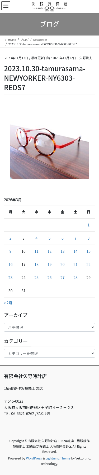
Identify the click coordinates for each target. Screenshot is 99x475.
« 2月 (8, 302)
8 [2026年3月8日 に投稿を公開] (88, 238)
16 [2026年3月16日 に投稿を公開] (10, 264)
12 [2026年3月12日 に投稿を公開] (50, 251)
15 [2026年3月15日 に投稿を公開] (89, 251)
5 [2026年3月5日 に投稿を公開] (50, 238)
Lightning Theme (57, 458)
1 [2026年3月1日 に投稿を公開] (88, 225)
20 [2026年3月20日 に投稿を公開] (62, 264)
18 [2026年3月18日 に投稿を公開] (36, 264)
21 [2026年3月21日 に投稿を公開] (75, 264)
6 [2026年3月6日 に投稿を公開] (63, 238)
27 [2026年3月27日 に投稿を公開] (62, 277)
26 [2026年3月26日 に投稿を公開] (50, 277)
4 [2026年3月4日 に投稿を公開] (36, 238)
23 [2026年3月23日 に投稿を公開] (10, 277)
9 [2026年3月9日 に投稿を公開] (11, 251)
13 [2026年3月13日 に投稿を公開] (62, 251)
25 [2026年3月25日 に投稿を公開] (36, 277)
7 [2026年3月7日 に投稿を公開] (75, 238)
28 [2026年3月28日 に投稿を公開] (75, 277)
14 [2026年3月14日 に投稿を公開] (75, 251)
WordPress (34, 458)
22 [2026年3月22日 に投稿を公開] (89, 264)
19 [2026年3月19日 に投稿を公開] (50, 264)
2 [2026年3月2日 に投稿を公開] (11, 238)
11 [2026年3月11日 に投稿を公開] (36, 251)
